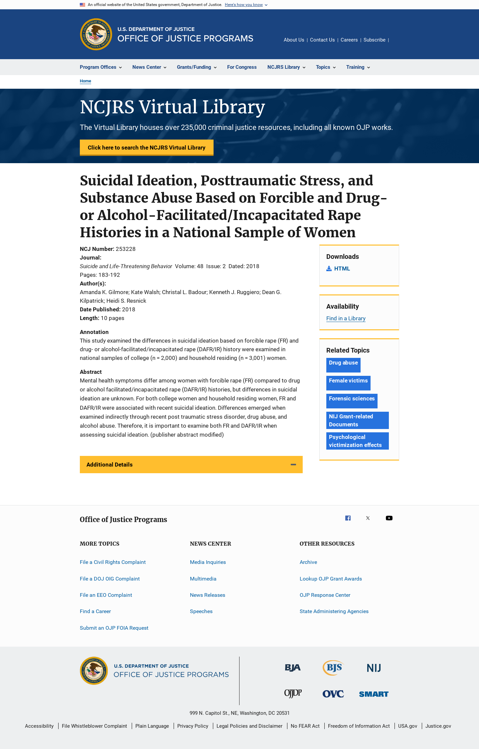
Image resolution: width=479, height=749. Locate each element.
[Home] (185, 34)
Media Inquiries (208, 562)
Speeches (201, 611)
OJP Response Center (325, 595)
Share (399, 44)
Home (85, 80)
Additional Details (109, 464)
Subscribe (375, 40)
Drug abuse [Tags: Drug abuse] (343, 362)
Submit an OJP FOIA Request (114, 628)
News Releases (207, 595)
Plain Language (152, 726)
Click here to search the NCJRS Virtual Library (147, 147)
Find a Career (95, 611)
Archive (308, 562)
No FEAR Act (305, 726)
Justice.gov (438, 726)
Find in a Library (346, 318)
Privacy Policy (192, 726)
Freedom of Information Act (359, 726)
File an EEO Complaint (106, 595)
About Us (294, 40)
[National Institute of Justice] (374, 673)
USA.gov (407, 726)
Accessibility (39, 726)
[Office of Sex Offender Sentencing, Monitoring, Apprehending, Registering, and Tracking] (374, 698)
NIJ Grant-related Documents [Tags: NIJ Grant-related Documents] (351, 420)
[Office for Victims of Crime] (333, 698)
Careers (349, 40)
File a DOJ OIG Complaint (110, 578)
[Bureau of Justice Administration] (293, 673)
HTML (342, 268)
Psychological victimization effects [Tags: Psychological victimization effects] (355, 441)
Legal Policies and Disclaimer (249, 726)
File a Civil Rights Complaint (113, 562)
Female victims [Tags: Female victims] (348, 380)
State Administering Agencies (334, 611)
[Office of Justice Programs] (96, 34)
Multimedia (203, 578)
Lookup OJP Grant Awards (331, 578)
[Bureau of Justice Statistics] (333, 677)
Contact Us (322, 40)
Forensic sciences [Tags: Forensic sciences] (352, 398)
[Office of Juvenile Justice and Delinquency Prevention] (293, 699)
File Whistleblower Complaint (94, 726)
